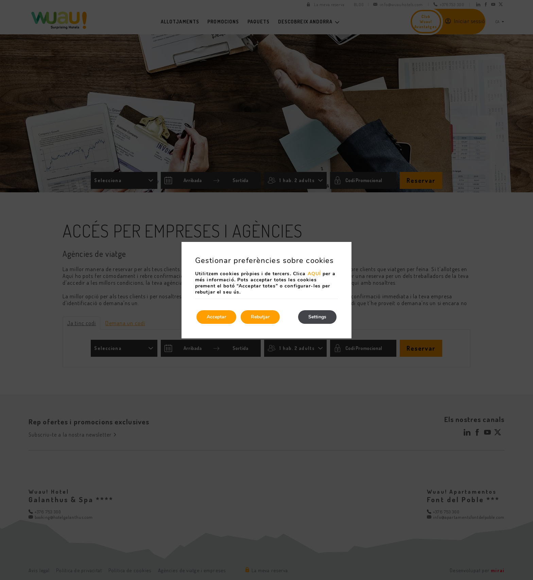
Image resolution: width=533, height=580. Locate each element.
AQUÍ (314, 273)
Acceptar (216, 317)
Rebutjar (260, 317)
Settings (317, 317)
